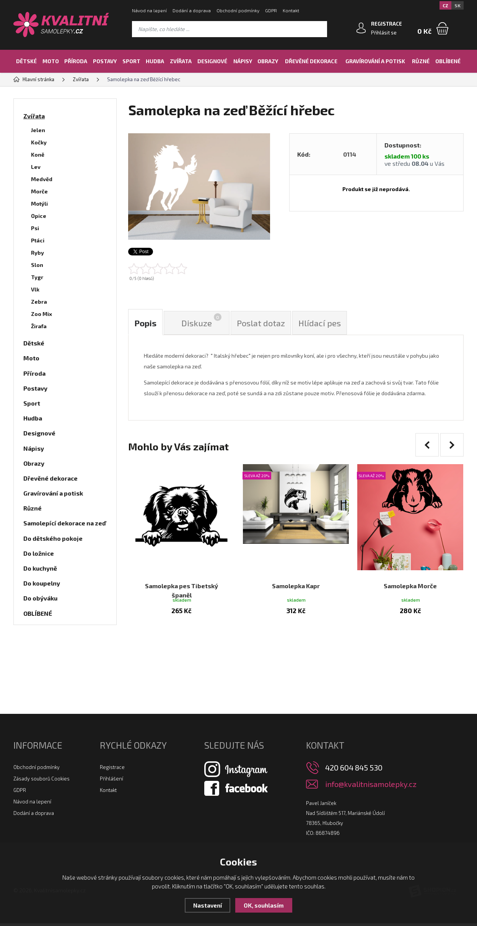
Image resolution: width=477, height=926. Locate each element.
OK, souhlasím (264, 905)
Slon (37, 265)
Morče (39, 191)
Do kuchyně (40, 568)
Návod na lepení (149, 10)
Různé (421, 61)
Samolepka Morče (410, 578)
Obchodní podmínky (238, 10)
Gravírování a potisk (375, 61)
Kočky (39, 142)
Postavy (105, 61)
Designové (212, 61)
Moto (50, 61)
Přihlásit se (384, 32)
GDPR (271, 10)
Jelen (38, 130)
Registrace (112, 770)
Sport (131, 61)
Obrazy (267, 61)
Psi (35, 228)
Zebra (39, 301)
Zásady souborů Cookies (41, 781)
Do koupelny (41, 583)
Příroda (75, 61)
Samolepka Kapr (296, 578)
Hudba (155, 61)
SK (457, 5)
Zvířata (181, 61)
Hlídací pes (319, 323)
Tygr (37, 277)
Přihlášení (111, 781)
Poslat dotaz (261, 323)
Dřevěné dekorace (311, 61)
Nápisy (242, 61)
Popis (145, 323)
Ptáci (37, 240)
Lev (36, 167)
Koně (37, 154)
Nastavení (207, 905)
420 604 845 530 (354, 770)
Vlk (35, 289)
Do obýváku (40, 598)
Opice (38, 216)
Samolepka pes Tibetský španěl (181, 583)
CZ (445, 5)
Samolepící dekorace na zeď (64, 523)
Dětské (26, 61)
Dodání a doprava (192, 10)
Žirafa (39, 326)
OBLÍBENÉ (448, 61)
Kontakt (291, 10)
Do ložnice (38, 553)
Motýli (39, 203)
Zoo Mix (41, 314)
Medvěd (41, 179)
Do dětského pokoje (53, 538)
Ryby (37, 252)
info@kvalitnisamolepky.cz (371, 786)
